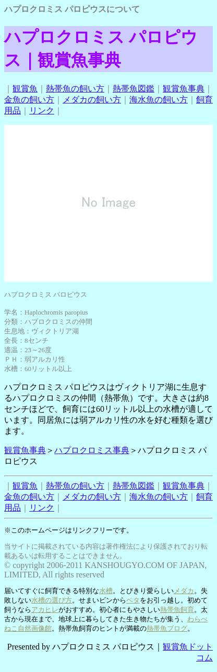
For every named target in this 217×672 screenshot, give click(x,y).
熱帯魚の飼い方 (75, 88)
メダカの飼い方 (92, 99)
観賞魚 (25, 88)
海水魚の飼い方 (158, 99)
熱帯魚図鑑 (133, 88)
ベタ (133, 600)
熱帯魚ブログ (167, 628)
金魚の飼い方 (29, 99)
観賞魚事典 (183, 88)
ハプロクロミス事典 (91, 450)
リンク (41, 110)
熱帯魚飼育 (177, 609)
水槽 (106, 591)
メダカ (184, 591)
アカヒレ (44, 609)
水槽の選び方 (51, 600)
